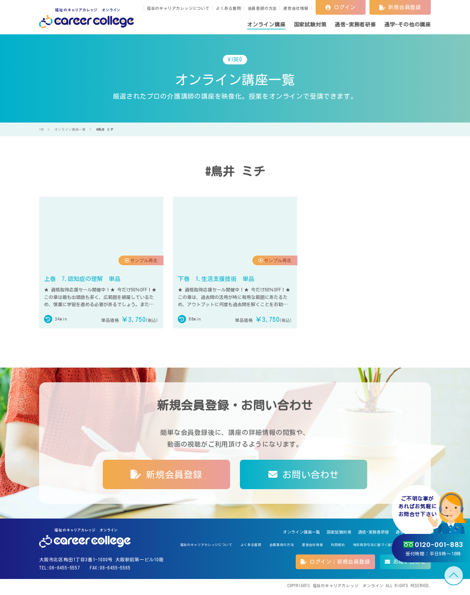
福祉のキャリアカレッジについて (178, 8)
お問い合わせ (303, 474)
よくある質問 (228, 8)
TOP (453, 575)
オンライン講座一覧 (274, 532)
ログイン (340, 7)
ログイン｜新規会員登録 (335, 564)
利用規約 (322, 547)
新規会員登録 (400, 7)
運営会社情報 (295, 8)
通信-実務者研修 (360, 532)
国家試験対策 (319, 532)
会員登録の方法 (262, 8)
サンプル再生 (139, 266)
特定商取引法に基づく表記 (364, 547)
